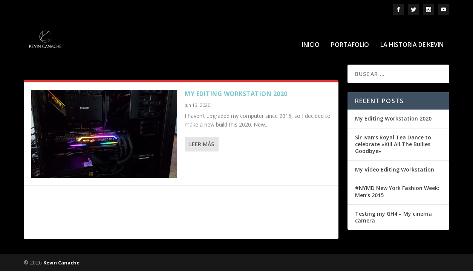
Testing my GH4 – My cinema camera (393, 216)
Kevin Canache (61, 262)
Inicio (311, 34)
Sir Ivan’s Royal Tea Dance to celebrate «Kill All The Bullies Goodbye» (393, 143)
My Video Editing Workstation (394, 169)
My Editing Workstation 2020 (236, 93)
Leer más (201, 143)
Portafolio (350, 34)
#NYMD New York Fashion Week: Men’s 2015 (397, 191)
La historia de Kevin (412, 34)
